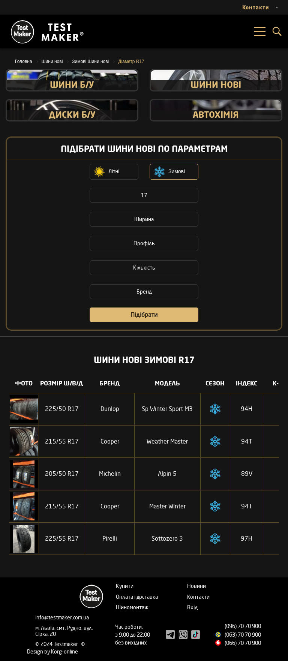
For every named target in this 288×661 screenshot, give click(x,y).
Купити (125, 586)
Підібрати (144, 314)
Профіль (144, 243)
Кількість (144, 267)
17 (144, 195)
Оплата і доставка (137, 597)
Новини (196, 586)
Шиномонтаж (132, 607)
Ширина (144, 219)
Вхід (192, 607)
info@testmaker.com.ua (62, 617)
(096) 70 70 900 (243, 626)
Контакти (198, 597)
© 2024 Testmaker (57, 644)
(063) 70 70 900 (243, 634)
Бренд (144, 291)
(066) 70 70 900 (243, 643)
